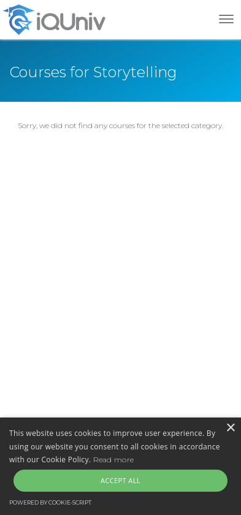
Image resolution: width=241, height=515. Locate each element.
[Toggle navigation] (226, 19)
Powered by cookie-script (50, 502)
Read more (113, 459)
